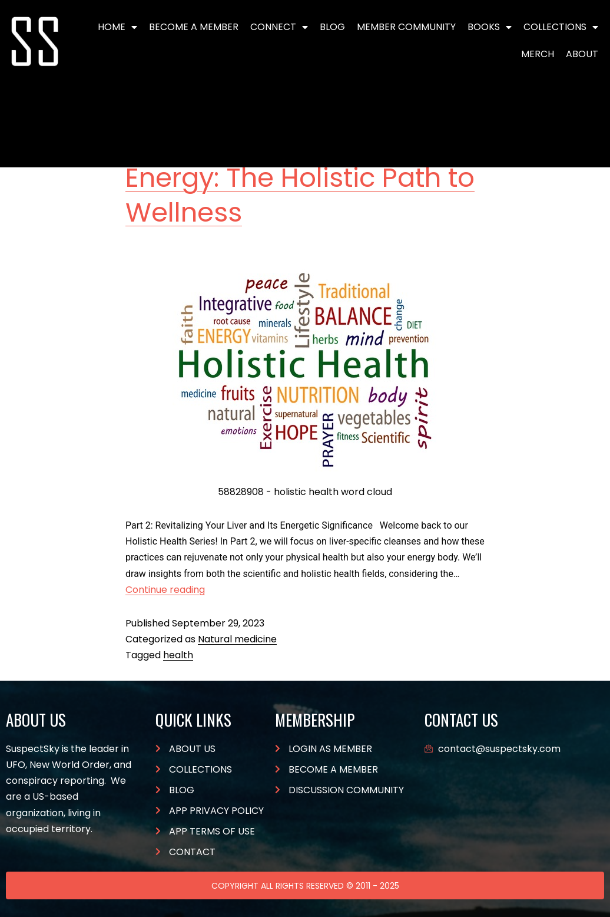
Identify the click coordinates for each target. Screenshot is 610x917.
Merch (537, 54)
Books (490, 27)
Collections (560, 27)
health (178, 655)
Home (117, 27)
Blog (332, 27)
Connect (279, 27)
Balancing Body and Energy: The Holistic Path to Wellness (300, 177)
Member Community (406, 27)
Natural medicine (237, 639)
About (582, 54)
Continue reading (165, 589)
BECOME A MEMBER (193, 27)
